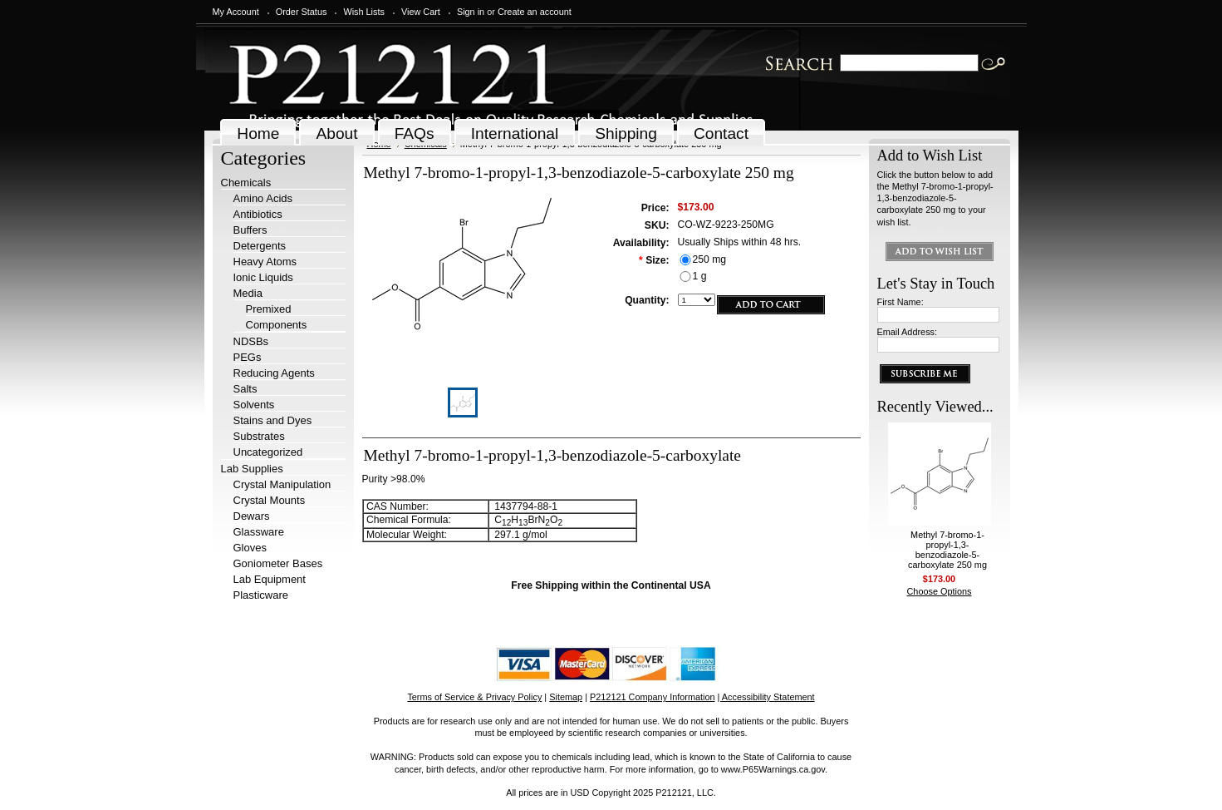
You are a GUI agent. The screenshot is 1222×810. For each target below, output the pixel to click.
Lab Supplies (252, 468)
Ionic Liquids (263, 277)
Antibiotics (257, 214)
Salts (245, 389)
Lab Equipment (269, 579)
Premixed (269, 309)
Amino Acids (263, 198)
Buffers (250, 230)
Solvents (254, 404)
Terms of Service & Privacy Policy (474, 697)
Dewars (251, 516)
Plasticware (260, 595)
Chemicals (246, 182)
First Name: (900, 302)
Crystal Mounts (269, 500)
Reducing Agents (274, 373)
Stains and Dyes (272, 420)
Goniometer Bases (278, 563)
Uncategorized (268, 452)
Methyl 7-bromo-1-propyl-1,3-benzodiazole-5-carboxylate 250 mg (947, 550)
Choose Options (939, 591)
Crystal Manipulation (282, 484)
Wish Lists (364, 12)
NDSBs (251, 341)
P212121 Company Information (652, 697)
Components (276, 325)
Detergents (260, 246)
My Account (236, 12)
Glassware (258, 532)
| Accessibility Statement (766, 697)
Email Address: (907, 332)
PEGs (247, 357)
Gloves (250, 547)
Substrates (259, 436)
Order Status (301, 12)
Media (248, 293)
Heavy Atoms (265, 261)
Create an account (535, 12)
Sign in (470, 12)
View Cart (420, 12)
